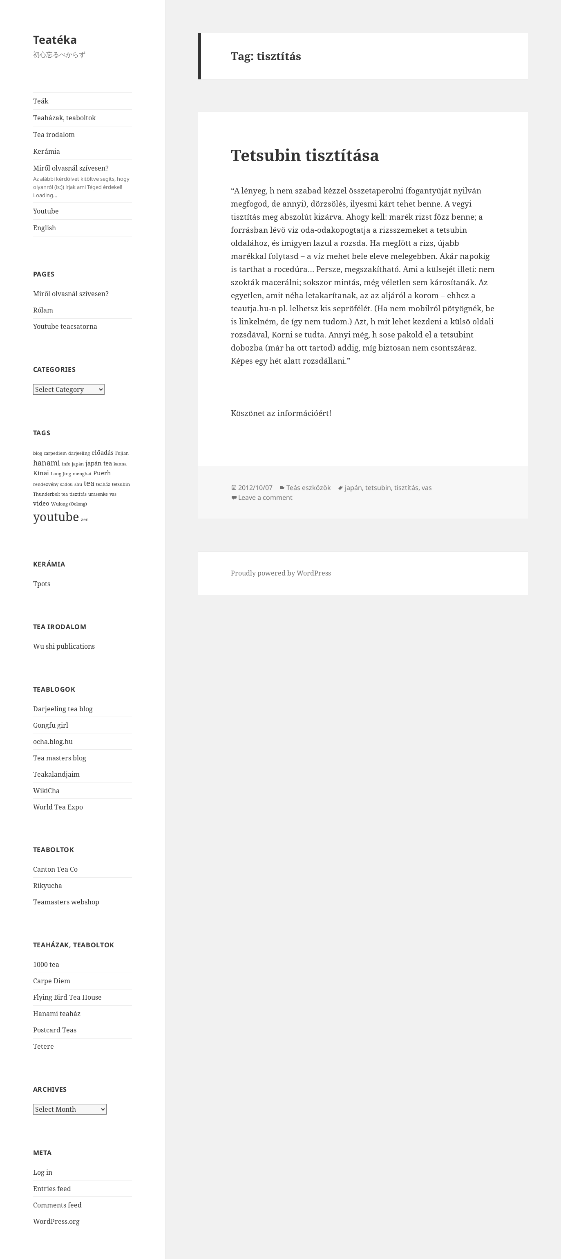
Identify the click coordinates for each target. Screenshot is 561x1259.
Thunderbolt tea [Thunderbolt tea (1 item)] (50, 494)
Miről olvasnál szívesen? (82, 181)
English (44, 227)
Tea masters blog (59, 757)
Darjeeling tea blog (63, 708)
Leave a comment (265, 497)
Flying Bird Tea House (67, 997)
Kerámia (46, 151)
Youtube (46, 211)
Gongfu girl (50, 725)
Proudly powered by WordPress (281, 573)
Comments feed (57, 1205)
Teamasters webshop (66, 901)
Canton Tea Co (55, 869)
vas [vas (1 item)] (113, 494)
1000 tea (46, 964)
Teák (40, 101)
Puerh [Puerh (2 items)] (102, 473)
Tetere (43, 1046)
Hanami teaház (56, 1013)
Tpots (41, 583)
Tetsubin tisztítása (305, 155)
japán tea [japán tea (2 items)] (98, 463)
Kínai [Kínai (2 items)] (41, 473)
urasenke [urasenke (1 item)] (98, 494)
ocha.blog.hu (53, 741)
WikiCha (46, 790)
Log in (42, 1172)
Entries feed (52, 1188)
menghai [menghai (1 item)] (82, 474)
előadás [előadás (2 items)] (103, 452)
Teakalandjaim (56, 774)
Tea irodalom (54, 134)
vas (427, 487)
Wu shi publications (64, 646)
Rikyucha (47, 885)
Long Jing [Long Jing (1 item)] (61, 474)
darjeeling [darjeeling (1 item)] (79, 453)
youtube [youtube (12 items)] (56, 516)
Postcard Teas (54, 1029)
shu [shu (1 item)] (78, 484)
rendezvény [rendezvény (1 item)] (45, 484)
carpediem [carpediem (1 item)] (55, 453)
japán (353, 487)
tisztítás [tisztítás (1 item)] (78, 494)
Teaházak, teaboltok (64, 117)
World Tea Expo (58, 807)
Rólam (43, 310)
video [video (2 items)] (41, 503)
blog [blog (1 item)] (37, 453)
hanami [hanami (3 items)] (46, 463)
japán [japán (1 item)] (78, 464)
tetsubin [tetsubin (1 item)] (121, 484)
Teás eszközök (308, 487)
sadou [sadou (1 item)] (66, 484)
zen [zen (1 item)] (85, 519)
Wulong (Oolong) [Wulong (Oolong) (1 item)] (69, 504)
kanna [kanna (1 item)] (120, 464)
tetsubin (378, 487)
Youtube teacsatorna (65, 326)
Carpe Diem (51, 980)
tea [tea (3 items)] (89, 483)
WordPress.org (56, 1221)
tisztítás (406, 487)
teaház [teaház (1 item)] (103, 484)
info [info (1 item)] (66, 464)
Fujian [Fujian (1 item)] (122, 453)
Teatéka (55, 39)
